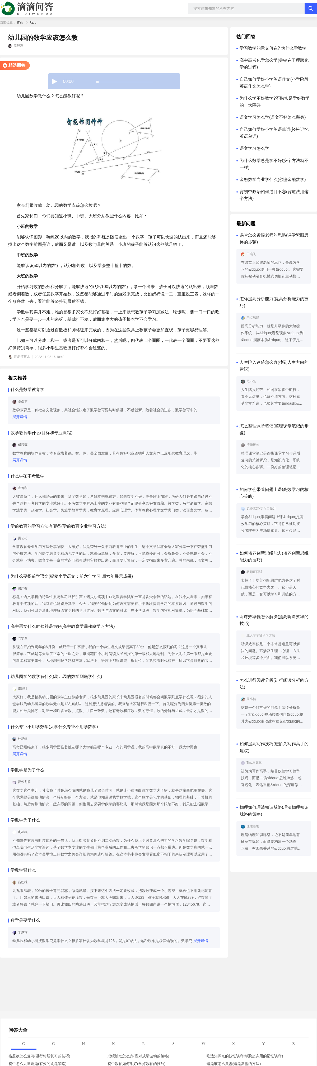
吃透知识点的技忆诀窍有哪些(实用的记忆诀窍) (245, 1056)
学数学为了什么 (25, 820)
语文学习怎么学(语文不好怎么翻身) (273, 117)
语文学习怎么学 (254, 148)
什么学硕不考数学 (27, 476)
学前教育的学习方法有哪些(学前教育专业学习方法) (58, 526)
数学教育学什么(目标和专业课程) (42, 433)
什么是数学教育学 (27, 389)
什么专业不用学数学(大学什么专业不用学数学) (54, 726)
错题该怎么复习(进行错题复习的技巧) (39, 1056)
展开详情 (19, 417)
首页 (20, 22)
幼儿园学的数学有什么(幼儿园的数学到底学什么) (56, 676)
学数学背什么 (23, 870)
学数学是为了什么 (27, 770)
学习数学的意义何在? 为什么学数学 (273, 48)
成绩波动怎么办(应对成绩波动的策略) (138, 1056)
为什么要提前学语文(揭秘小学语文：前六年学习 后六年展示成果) (72, 576)
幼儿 (33, 22)
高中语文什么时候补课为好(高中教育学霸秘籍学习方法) (63, 626)
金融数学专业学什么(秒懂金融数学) (273, 179)
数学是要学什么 (25, 920)
